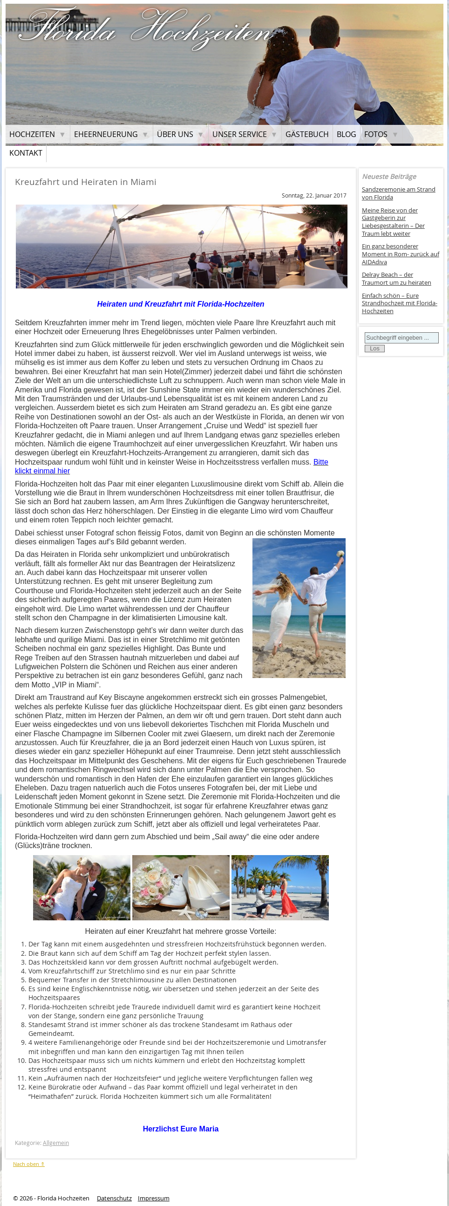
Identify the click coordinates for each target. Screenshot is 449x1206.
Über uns (175, 134)
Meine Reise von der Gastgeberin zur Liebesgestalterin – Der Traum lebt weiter (393, 222)
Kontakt (25, 153)
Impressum (154, 1198)
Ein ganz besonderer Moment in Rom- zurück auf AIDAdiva (400, 254)
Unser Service (239, 134)
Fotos (376, 134)
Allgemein (56, 1142)
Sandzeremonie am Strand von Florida (398, 193)
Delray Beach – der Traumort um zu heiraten (396, 279)
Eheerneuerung (106, 134)
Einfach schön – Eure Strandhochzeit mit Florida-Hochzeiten (399, 303)
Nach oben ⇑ (29, 1163)
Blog (346, 134)
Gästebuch (307, 134)
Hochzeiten (32, 134)
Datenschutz (114, 1198)
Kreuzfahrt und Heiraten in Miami (85, 182)
